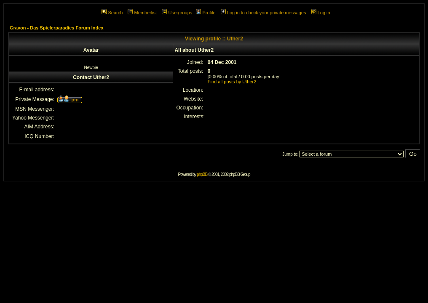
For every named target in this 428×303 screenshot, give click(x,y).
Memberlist (142, 12)
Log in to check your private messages (263, 12)
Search (112, 12)
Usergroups (177, 12)
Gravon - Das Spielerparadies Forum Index (57, 27)
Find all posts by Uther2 (232, 81)
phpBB (202, 174)
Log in (320, 12)
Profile (205, 12)
